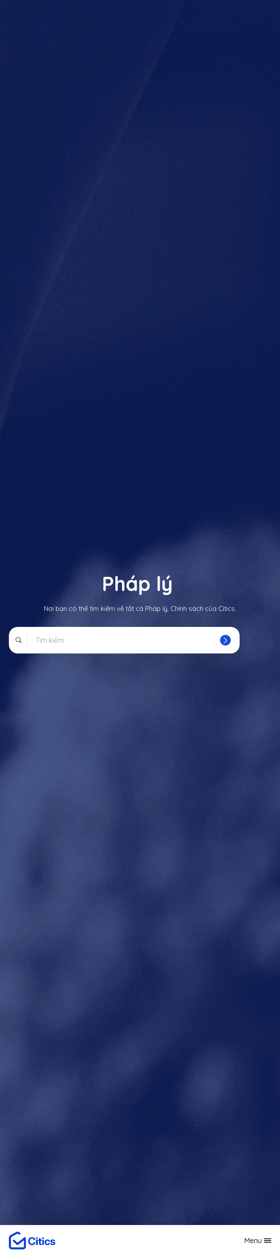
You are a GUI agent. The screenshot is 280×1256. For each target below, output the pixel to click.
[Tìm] (225, 640)
